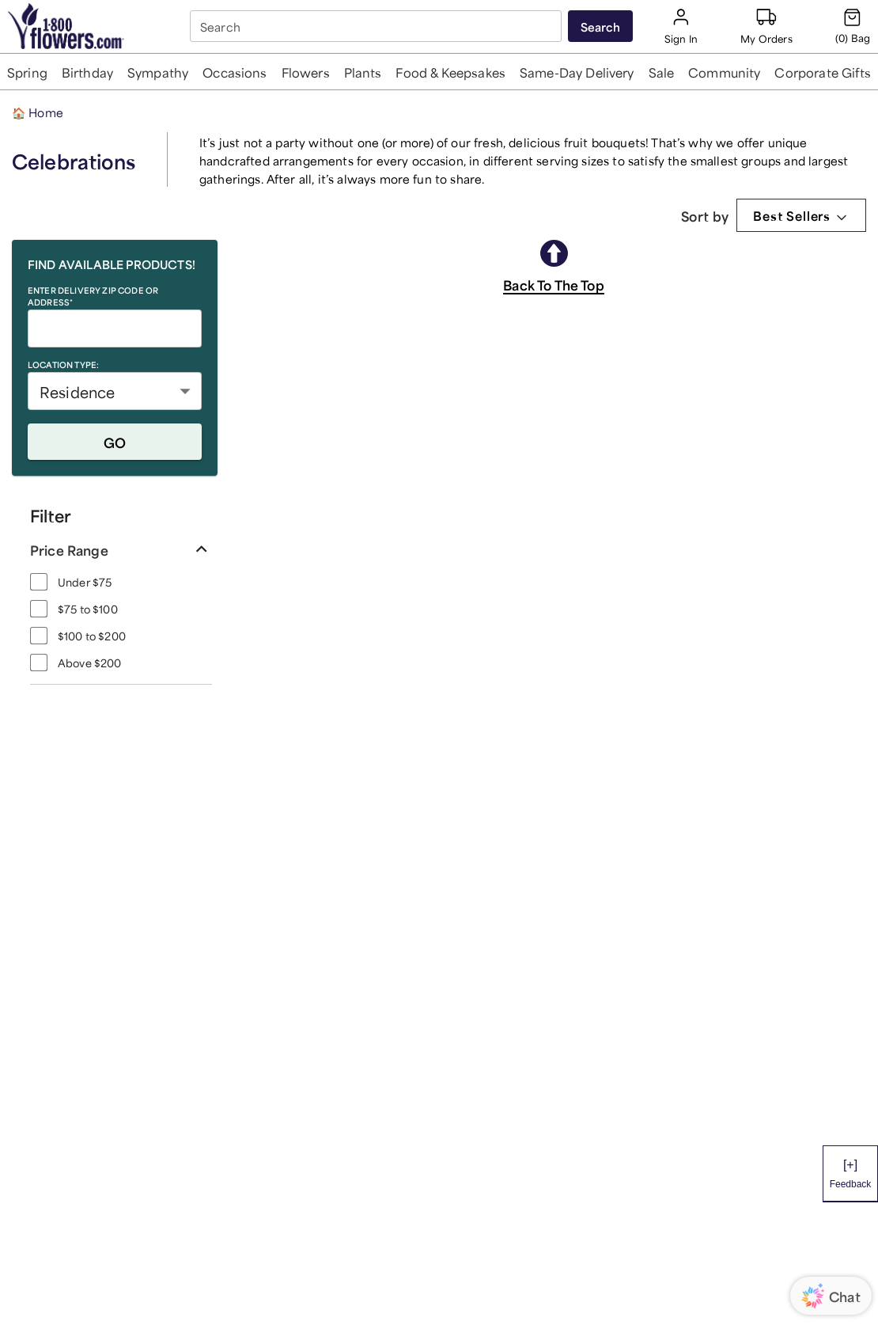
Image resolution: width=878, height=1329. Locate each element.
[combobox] (377, 26)
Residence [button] (77, 390)
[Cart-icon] (852, 26)
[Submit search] (600, 26)
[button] (26, 71)
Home (37, 111)
